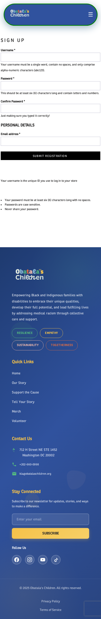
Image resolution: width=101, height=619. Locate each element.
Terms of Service (50, 610)
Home (16, 373)
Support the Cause (25, 392)
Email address (9, 134)
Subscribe (50, 533)
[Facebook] (16, 559)
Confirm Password (12, 101)
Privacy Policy (50, 601)
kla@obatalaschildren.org (35, 473)
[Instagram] (29, 559)
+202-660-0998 (29, 464)
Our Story (19, 383)
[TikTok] (56, 559)
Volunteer (19, 421)
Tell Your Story (23, 402)
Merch (16, 411)
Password (6, 78)
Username (7, 50)
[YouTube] (43, 559)
